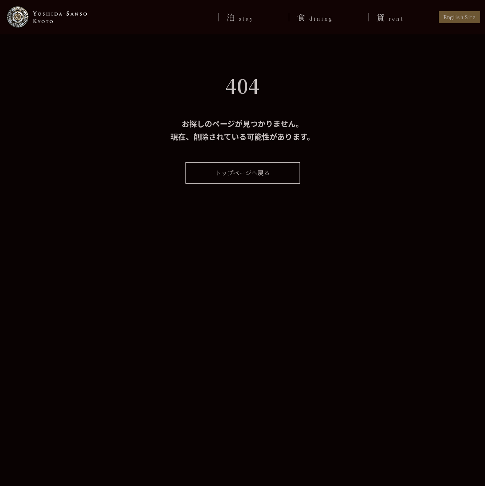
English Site (459, 17)
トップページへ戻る (242, 172)
